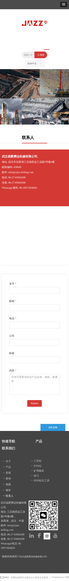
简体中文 (32, 63)
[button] (63, 4)
